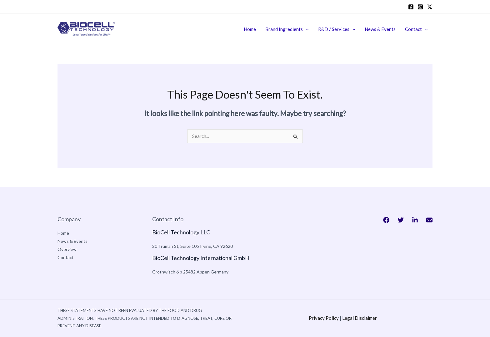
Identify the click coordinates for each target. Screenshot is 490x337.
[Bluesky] (429, 220)
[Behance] (415, 220)
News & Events (380, 29)
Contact (416, 29)
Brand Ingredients (287, 29)
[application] (306, 29)
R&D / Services (336, 29)
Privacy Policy (324, 318)
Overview (67, 249)
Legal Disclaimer (359, 318)
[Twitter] (401, 220)
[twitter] (429, 7)
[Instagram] (420, 7)
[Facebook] (411, 7)
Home (250, 29)
